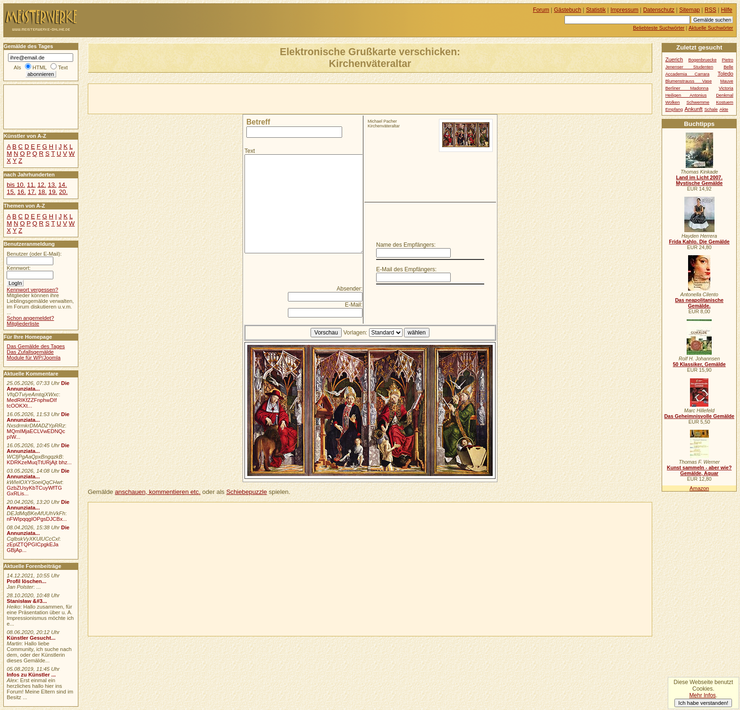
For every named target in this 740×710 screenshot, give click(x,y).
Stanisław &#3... (27, 601)
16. (21, 191)
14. (62, 184)
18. (42, 191)
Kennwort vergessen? (32, 289)
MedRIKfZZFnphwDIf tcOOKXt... (32, 403)
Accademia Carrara (687, 74)
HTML (40, 67)
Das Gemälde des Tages (36, 346)
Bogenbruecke (702, 60)
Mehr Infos (702, 695)
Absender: (349, 288)
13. (52, 184)
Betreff (258, 122)
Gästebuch (567, 10)
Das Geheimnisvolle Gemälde (699, 416)
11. (31, 184)
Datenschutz (658, 10)
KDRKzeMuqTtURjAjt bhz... (39, 462)
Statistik (596, 10)
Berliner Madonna (686, 88)
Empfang (674, 109)
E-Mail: (353, 304)
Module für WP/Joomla (33, 357)
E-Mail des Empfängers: (406, 269)
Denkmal (724, 95)
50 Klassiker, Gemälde (699, 364)
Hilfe (726, 10)
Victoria (726, 88)
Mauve (726, 81)
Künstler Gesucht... (31, 638)
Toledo (725, 73)
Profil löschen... (26, 581)
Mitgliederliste (23, 323)
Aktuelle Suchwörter (711, 28)
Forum (541, 10)
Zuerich (674, 59)
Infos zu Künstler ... (31, 674)
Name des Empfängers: (406, 245)
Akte (723, 109)
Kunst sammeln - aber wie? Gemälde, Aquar (699, 470)
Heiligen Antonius (686, 95)
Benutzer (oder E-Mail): (34, 254)
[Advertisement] (198, 98)
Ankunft (693, 109)
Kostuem (724, 102)
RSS (710, 10)
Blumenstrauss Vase (688, 81)
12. (41, 184)
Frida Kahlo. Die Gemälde (699, 241)
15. (11, 191)
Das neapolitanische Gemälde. (699, 303)
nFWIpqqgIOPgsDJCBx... (37, 519)
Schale (710, 109)
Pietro (727, 60)
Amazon (699, 488)
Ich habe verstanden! (703, 703)
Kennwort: (19, 268)
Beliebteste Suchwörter (658, 28)
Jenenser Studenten (689, 67)
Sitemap (689, 10)
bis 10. (16, 184)
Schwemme (698, 102)
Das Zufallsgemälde (30, 352)
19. (53, 191)
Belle (728, 67)
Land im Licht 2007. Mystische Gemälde (699, 180)
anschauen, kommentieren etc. (157, 491)
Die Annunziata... (38, 386)
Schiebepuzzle (246, 491)
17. (32, 191)
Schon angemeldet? (30, 318)
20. (63, 191)
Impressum (625, 10)
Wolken (672, 102)
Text (249, 151)
